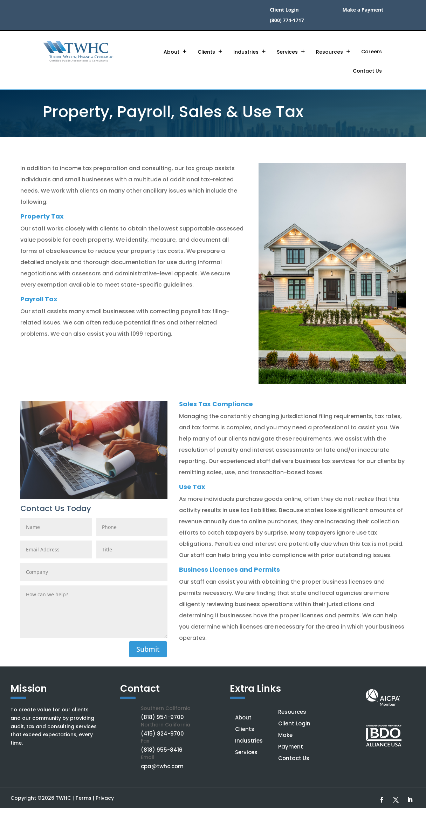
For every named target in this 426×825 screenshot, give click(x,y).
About (171, 51)
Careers (371, 51)
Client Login (284, 10)
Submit (148, 649)
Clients (206, 51)
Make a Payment (363, 10)
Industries (246, 51)
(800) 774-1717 (287, 21)
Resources (329, 51)
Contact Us (367, 70)
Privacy (105, 797)
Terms (83, 797)
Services (287, 51)
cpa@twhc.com (162, 766)
